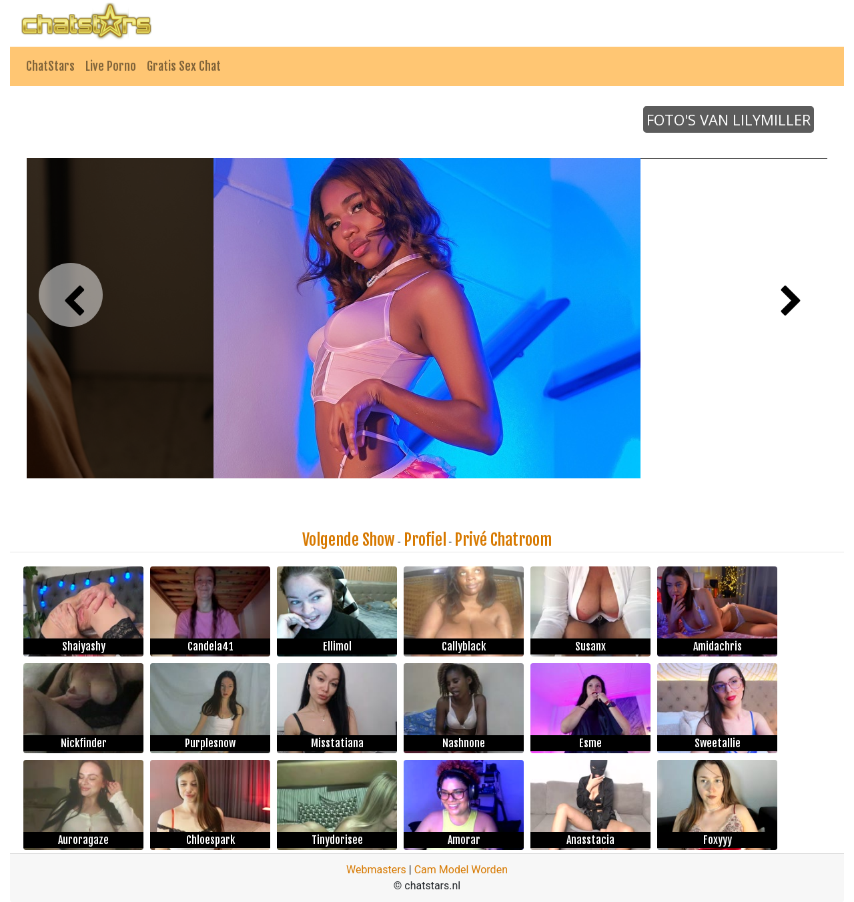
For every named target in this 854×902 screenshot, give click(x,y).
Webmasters (376, 869)
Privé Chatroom (503, 540)
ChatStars (50, 66)
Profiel (425, 540)
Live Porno (110, 66)
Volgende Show (348, 540)
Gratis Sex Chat (184, 66)
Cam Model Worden (461, 869)
